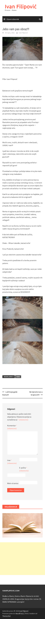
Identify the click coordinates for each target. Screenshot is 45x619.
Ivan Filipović (20, 6)
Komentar (12, 427)
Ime (12, 461)
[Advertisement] (22, 558)
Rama (18, 377)
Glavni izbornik (12, 19)
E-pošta (24, 469)
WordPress (20, 613)
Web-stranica (12, 483)
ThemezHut (6, 616)
